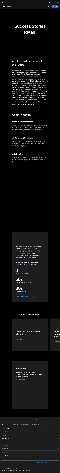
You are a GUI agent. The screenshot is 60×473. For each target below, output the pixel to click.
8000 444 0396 (42, 462)
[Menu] (58, 2)
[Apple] (2, 2)
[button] (49, 2)
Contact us (55, 6)
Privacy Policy (5, 470)
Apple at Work (6, 6)
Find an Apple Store (16, 462)
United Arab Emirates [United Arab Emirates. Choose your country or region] (6, 465)
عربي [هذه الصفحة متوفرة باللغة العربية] (15, 465)
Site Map (28, 470)
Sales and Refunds (15, 470)
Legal (22, 470)
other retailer (26, 462)
